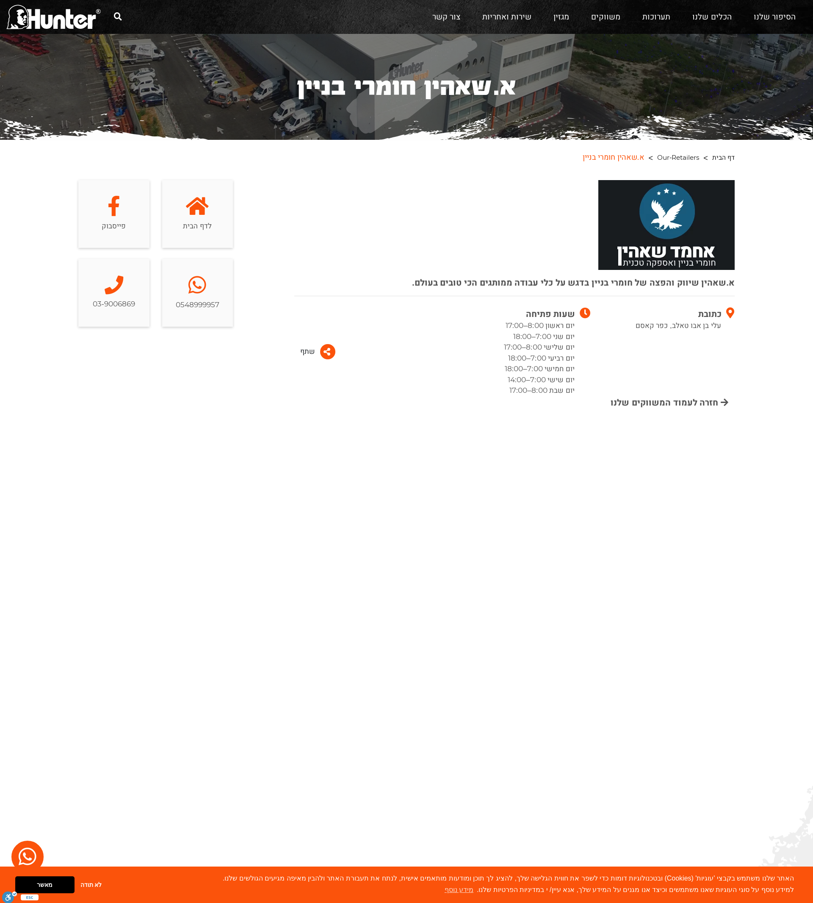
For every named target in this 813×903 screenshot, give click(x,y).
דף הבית (723, 157)
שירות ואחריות (506, 17)
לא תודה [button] (91, 884)
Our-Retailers (678, 157)
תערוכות (656, 17)
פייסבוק (114, 213)
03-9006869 (114, 292)
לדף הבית (197, 213)
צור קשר (446, 17)
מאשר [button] (45, 884)
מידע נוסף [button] (459, 889)
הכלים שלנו (711, 17)
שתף (317, 351)
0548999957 (197, 292)
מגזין (561, 17)
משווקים (605, 17)
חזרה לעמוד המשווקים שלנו (669, 402)
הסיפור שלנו (775, 17)
